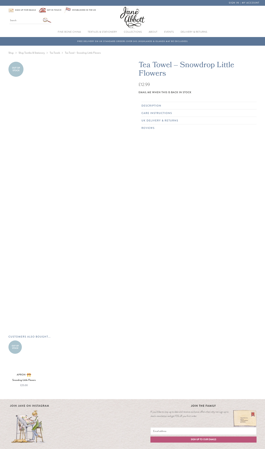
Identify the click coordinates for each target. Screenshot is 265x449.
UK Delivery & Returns (197, 120)
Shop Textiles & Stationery (32, 53)
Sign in (234, 2)
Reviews (197, 128)
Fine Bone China (69, 31)
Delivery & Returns (194, 31)
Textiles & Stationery (102, 31)
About (153, 31)
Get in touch (54, 10)
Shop (11, 53)
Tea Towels (55, 53)
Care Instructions (197, 113)
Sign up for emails (25, 10)
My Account (250, 2)
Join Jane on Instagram (29, 406)
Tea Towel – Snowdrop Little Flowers (83, 53)
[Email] (203, 431)
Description (197, 106)
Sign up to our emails (203, 439)
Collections (133, 31)
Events (169, 31)
